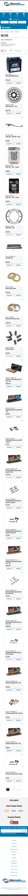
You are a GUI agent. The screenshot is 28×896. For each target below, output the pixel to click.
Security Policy (14, 875)
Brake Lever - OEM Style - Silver (13, 136)
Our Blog (14, 857)
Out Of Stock (9, 234)
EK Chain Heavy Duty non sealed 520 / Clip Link (14, 441)
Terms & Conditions (20, 833)
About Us (14, 854)
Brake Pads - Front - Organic (12, 167)
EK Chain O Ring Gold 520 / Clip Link (14, 713)
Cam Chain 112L (9, 258)
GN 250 (17, 31)
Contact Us (14, 861)
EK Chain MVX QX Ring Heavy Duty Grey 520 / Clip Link (13, 501)
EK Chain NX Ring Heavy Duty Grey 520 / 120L (13, 623)
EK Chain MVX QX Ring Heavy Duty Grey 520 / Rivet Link (13, 532)
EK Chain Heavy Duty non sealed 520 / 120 (14, 410)
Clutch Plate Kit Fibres (11, 288)
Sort (11, 50)
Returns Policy (14, 872)
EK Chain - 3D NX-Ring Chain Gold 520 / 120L (13, 380)
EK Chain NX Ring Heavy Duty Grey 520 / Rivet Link (13, 653)
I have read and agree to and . (15, 834)
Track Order (14, 846)
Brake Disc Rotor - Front (11, 106)
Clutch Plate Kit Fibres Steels (12, 319)
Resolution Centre (14, 849)
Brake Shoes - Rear (10, 228)
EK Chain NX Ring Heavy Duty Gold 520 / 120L (13, 562)
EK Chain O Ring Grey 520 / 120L (13, 743)
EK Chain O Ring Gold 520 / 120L (13, 683)
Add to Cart (9, 83)
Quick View (18, 83)
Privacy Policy (24, 834)
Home (2, 31)
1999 (12, 31)
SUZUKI (7, 31)
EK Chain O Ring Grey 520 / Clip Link (14, 774)
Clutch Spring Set (10, 349)
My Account (14, 843)
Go (14, 24)
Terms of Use (14, 866)
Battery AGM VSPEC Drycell (12, 76)
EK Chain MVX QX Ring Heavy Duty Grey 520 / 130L (13, 471)
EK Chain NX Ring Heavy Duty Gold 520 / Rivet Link (13, 592)
